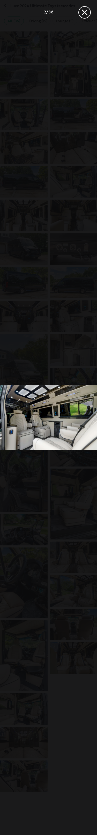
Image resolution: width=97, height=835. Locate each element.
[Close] (84, 12)
